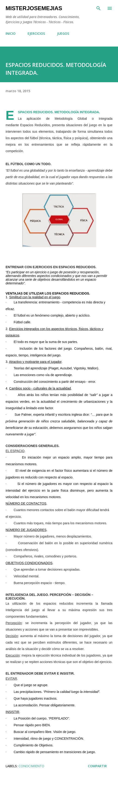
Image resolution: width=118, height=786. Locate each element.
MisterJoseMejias (34, 8)
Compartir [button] (97, 766)
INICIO (11, 33)
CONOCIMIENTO (31, 766)
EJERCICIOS (36, 33)
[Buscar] (98, 8)
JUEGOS (63, 33)
